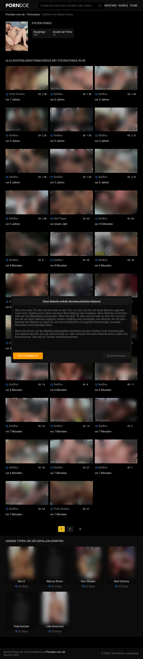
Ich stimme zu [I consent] (28, 355)
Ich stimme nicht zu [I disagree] (116, 356)
